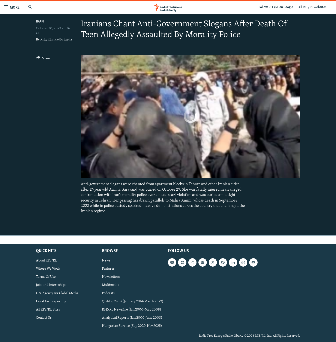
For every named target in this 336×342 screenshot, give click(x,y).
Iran (40, 21)
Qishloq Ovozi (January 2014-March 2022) (132, 301)
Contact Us (44, 318)
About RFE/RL (46, 261)
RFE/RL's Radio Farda (56, 39)
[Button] (43, 59)
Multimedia (110, 285)
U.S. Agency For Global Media (57, 293)
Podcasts (108, 293)
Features (108, 269)
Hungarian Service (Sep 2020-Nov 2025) (132, 326)
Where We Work (48, 269)
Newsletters (111, 277)
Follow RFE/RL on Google (276, 7)
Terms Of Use (46, 277)
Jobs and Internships (51, 285)
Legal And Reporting (51, 301)
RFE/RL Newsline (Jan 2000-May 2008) (131, 309)
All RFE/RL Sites (48, 309)
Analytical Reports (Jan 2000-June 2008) (132, 318)
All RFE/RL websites (312, 7)
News (106, 261)
